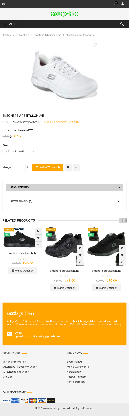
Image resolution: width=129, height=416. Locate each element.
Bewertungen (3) (22, 201)
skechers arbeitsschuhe (22, 253)
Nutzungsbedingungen (16, 371)
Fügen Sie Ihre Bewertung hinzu (62, 121)
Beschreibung (19, 187)
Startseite (8, 35)
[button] (95, 44)
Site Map (8, 376)
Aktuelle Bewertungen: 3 (27, 121)
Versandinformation (14, 361)
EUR (5, 4)
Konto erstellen (76, 381)
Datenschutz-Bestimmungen (20, 366)
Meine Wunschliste (78, 366)
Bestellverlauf (75, 361)
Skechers (24, 35)
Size (5, 145)
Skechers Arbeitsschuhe (48, 35)
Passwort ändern (77, 376)
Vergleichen (74, 371)
